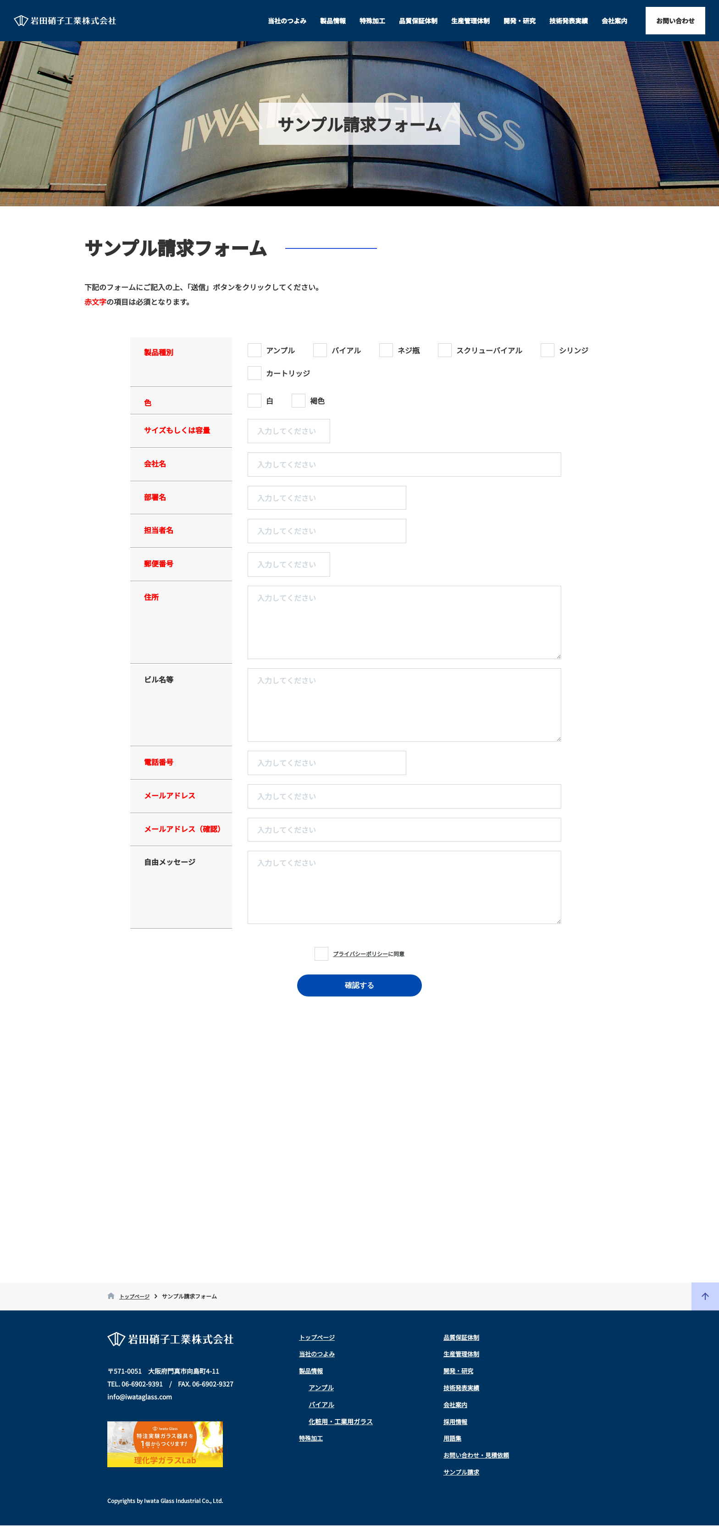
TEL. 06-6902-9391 (135, 1388)
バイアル (321, 1409)
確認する (359, 985)
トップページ (135, 1300)
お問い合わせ (675, 20)
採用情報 (456, 1426)
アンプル (321, 1392)
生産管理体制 (470, 20)
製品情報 (333, 20)
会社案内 (614, 20)
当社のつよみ (287, 20)
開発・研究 (519, 20)
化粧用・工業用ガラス (341, 1426)
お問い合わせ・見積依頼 (478, 1459)
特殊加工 (372, 20)
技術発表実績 (568, 20)
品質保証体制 (418, 20)
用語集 (453, 1442)
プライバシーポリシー (360, 954)
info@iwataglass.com (139, 1401)
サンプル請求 (462, 1476)
